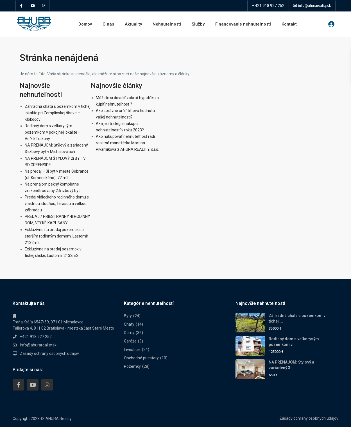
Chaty (129, 324)
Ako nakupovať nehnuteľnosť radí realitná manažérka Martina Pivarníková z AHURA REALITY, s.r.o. (127, 143)
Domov (85, 24)
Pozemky (132, 366)
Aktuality (133, 24)
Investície (132, 349)
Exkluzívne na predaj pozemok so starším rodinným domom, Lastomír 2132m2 (56, 236)
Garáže (130, 341)
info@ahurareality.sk (38, 345)
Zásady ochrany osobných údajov (49, 353)
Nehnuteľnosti (167, 24)
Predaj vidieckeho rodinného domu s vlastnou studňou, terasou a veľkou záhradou (57, 203)
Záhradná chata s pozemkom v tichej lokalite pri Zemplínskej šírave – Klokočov (57, 113)
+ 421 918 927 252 (268, 5)
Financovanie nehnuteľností (243, 24)
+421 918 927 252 (36, 336)
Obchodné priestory (141, 358)
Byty (128, 316)
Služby (198, 24)
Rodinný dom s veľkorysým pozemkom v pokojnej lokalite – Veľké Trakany (53, 132)
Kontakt (289, 24)
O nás (108, 24)
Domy (129, 332)
